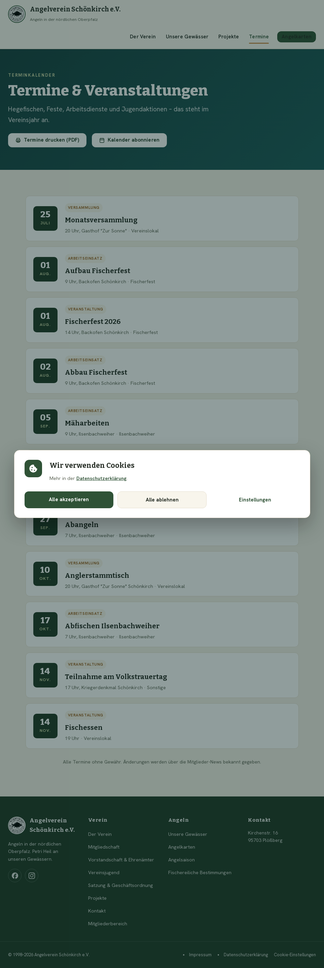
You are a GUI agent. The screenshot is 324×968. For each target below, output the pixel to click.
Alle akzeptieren (69, 499)
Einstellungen (255, 499)
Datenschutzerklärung (101, 478)
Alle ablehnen (162, 499)
